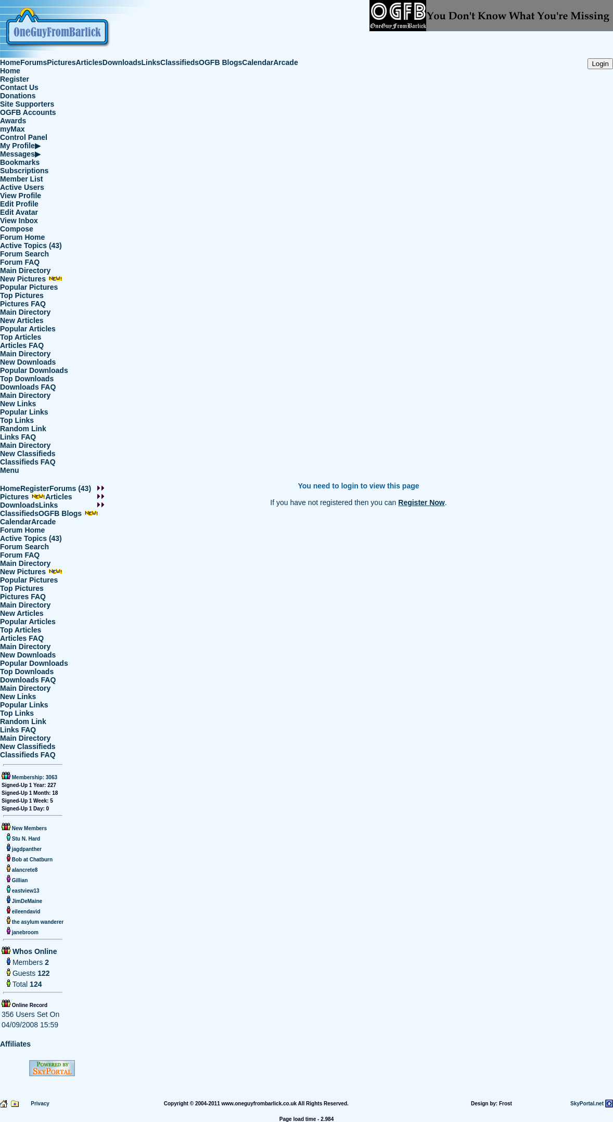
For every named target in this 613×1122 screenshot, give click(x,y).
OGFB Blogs (220, 62)
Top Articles (20, 337)
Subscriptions (24, 170)
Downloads (122, 62)
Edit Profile (19, 204)
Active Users (22, 187)
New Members (29, 828)
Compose (16, 229)
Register (14, 79)
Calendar (257, 62)
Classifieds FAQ (28, 462)
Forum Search (24, 254)
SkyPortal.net (587, 1103)
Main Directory (25, 270)
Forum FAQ (20, 262)
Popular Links (24, 412)
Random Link (23, 428)
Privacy (40, 1103)
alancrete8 (23, 870)
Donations (17, 96)
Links (151, 62)
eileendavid (25, 911)
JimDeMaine (26, 901)
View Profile (20, 195)
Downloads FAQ (28, 387)
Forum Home (22, 237)
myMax (12, 129)
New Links (18, 403)
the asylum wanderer (36, 922)
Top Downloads (27, 379)
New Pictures (31, 279)
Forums (33, 62)
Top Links (17, 420)
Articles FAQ (22, 345)
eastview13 (25, 891)
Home (10, 62)
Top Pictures (22, 295)
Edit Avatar (19, 212)
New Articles (22, 320)
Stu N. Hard (25, 839)
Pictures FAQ (23, 304)
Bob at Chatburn (31, 859)
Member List (21, 179)
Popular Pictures (29, 287)
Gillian (19, 880)
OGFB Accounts (28, 112)
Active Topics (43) (31, 245)
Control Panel (23, 137)
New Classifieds (28, 453)
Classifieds (179, 62)
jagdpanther (26, 849)
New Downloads (28, 362)
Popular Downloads (34, 370)
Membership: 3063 (33, 777)
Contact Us (19, 87)
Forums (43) (70, 488)
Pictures (61, 62)
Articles (89, 62)
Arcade (285, 62)
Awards (13, 121)
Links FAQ (18, 437)
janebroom (24, 932)
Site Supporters (27, 104)
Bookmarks (20, 162)
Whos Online (33, 951)
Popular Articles (28, 329)
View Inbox (19, 220)
